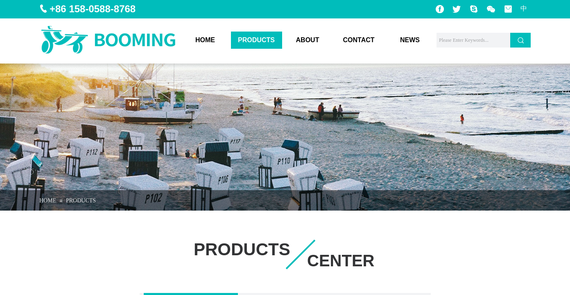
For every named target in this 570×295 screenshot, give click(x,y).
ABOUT (307, 39)
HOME (205, 39)
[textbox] (473, 40)
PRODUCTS (256, 39)
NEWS (410, 39)
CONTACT (358, 39)
